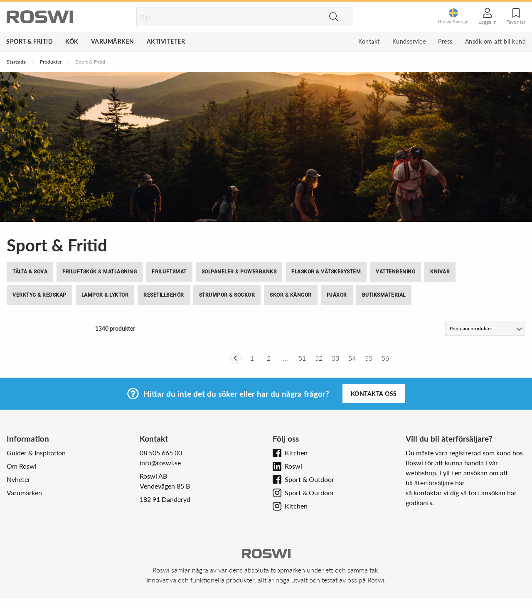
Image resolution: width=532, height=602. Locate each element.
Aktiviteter (166, 41)
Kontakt (369, 41)
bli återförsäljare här (435, 483)
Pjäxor (337, 295)
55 (368, 358)
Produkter (51, 62)
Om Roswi (22, 466)
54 (352, 358)
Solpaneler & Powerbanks (239, 272)
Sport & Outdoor (309, 479)
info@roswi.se (160, 463)
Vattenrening (395, 272)
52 (319, 358)
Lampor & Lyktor (105, 295)
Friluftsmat (169, 272)
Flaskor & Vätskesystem (326, 272)
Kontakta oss (374, 393)
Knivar (440, 272)
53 (335, 358)
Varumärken (112, 41)
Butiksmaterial (384, 295)
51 (302, 358)
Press (445, 41)
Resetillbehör (163, 295)
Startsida (16, 62)
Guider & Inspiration (36, 453)
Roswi (293, 466)
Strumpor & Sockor (227, 295)
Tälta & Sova (29, 272)
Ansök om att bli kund (495, 41)
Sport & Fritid (29, 41)
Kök (72, 41)
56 (385, 358)
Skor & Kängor (291, 295)
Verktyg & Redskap (39, 295)
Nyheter (18, 479)
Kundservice (409, 41)
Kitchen (296, 453)
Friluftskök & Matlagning (99, 272)
